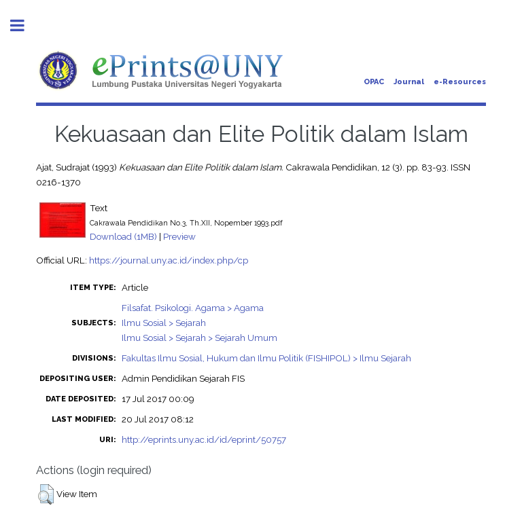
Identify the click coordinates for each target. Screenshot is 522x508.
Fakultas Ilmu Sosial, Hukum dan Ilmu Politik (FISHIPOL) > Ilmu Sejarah (266, 357)
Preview (179, 236)
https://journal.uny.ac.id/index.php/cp (168, 260)
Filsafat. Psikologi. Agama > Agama (193, 307)
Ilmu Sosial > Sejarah (164, 322)
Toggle (24, 25)
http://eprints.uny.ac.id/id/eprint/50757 (204, 439)
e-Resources (460, 81)
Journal (409, 81)
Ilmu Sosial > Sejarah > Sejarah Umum (199, 337)
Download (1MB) (123, 236)
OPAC (374, 81)
